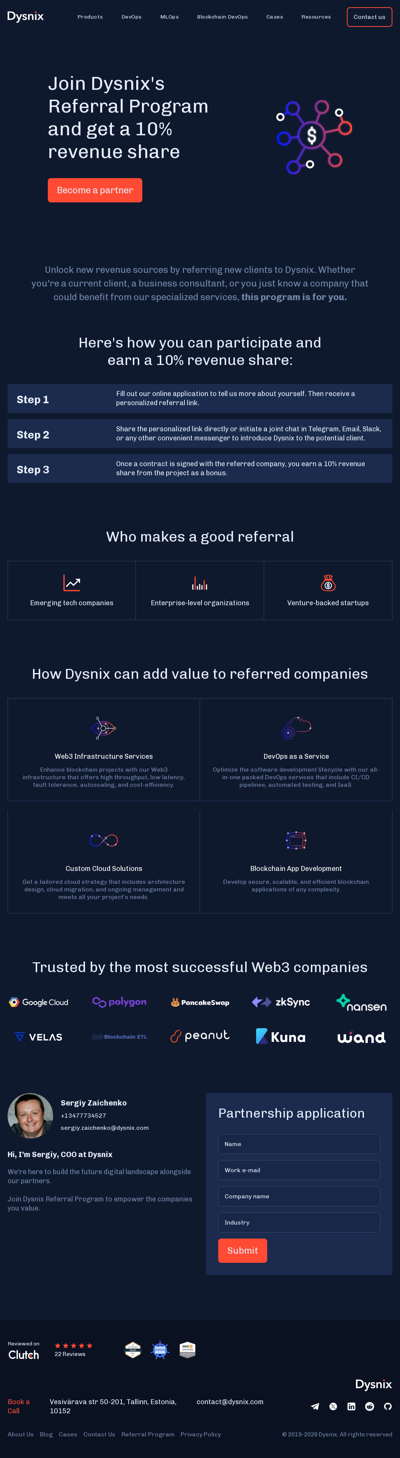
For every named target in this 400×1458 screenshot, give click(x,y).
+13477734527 (83, 1115)
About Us (21, 1434)
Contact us (370, 16)
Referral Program (148, 1434)
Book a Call (19, 1406)
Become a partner (95, 190)
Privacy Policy (201, 1434)
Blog (46, 1434)
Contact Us (99, 1434)
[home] (30, 17)
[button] (90, 17)
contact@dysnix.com (230, 1402)
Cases (68, 1434)
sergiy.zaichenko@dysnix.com (105, 1127)
